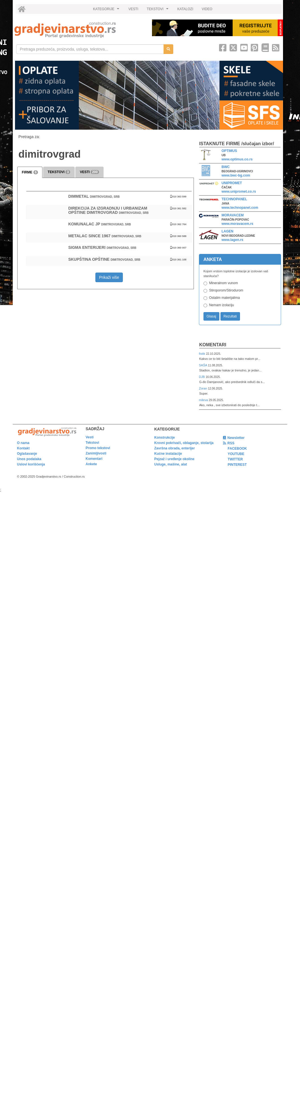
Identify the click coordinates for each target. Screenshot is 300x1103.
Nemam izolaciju (221, 305)
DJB (202, 376)
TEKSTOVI (158, 10)
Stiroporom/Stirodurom (226, 290)
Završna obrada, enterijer (174, 448)
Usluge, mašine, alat (170, 464)
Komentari (212, 344)
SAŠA (203, 365)
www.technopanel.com (240, 208)
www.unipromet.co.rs (239, 191)
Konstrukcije (164, 438)
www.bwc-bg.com (236, 175)
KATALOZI (185, 9)
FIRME (30, 172)
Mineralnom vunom (223, 283)
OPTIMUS (229, 151)
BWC (226, 167)
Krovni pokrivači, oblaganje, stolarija (183, 443)
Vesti (90, 437)
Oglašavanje (27, 454)
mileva (204, 400)
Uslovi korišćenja (31, 464)
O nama (23, 443)
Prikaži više (109, 277)
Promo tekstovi (98, 448)
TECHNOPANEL (234, 199)
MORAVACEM (233, 215)
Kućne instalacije (168, 454)
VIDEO (207, 9)
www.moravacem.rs (237, 224)
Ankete (91, 464)
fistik (202, 353)
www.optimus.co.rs (237, 159)
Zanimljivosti (96, 453)
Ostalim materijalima (224, 298)
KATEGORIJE (107, 10)
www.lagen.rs (232, 240)
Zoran (203, 388)
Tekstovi (92, 443)
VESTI (133, 9)
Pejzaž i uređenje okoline (174, 459)
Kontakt (23, 448)
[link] (79, 29)
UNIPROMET (232, 183)
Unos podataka (29, 459)
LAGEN (227, 231)
